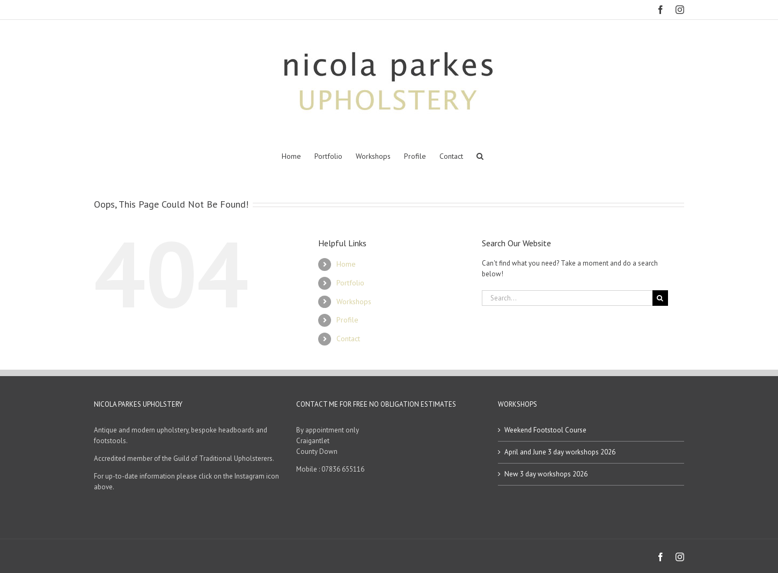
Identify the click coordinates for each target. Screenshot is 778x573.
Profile (347, 320)
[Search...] (567, 298)
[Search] (660, 298)
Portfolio (350, 283)
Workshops (353, 301)
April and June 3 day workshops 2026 (559, 452)
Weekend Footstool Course (545, 430)
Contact (348, 338)
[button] (479, 156)
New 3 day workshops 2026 (546, 474)
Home (346, 264)
